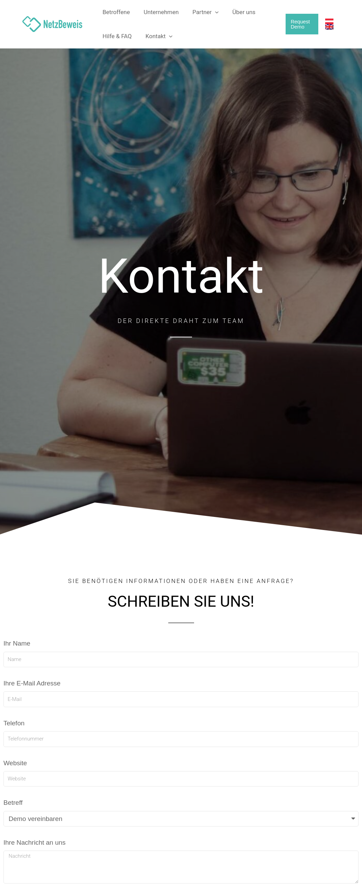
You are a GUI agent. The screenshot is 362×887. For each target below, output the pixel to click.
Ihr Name (16, 643)
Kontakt (156, 36)
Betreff (13, 802)
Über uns (236, 12)
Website (15, 763)
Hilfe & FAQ (116, 36)
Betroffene (115, 12)
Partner (200, 12)
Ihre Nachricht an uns (34, 842)
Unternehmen (158, 12)
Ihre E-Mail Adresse (32, 683)
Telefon (13, 723)
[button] (209, 12)
